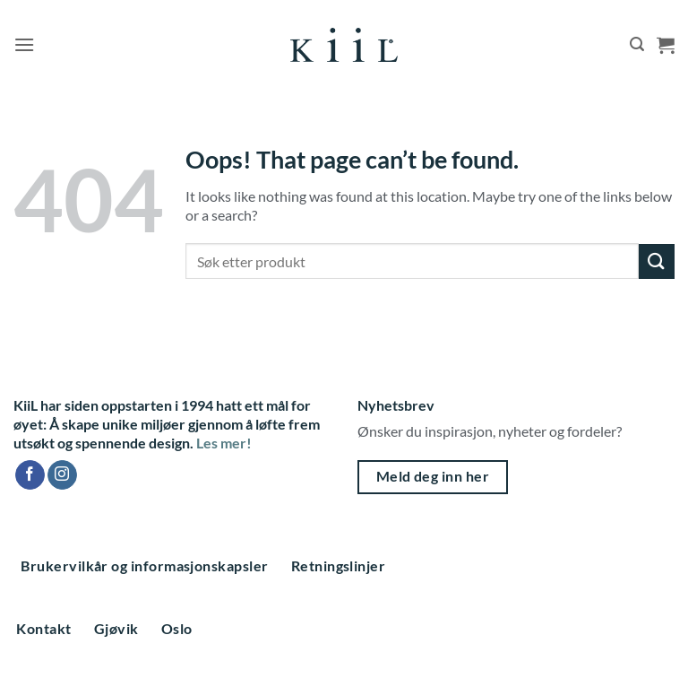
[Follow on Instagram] (62, 475)
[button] (24, 44)
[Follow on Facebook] (30, 475)
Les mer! (224, 442)
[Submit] (657, 261)
